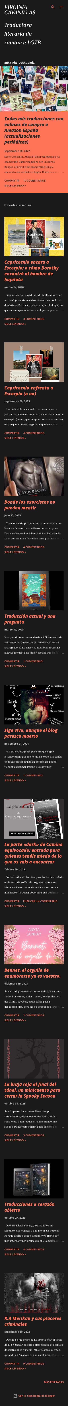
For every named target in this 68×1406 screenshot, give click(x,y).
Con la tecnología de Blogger (34, 1395)
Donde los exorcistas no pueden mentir (29, 505)
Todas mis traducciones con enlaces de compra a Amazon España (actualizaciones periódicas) (33, 130)
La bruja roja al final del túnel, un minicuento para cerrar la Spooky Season (32, 1090)
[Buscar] (53, 6)
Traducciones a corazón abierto (29, 1207)
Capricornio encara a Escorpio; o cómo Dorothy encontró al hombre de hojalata (31, 270)
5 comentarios (33, 1135)
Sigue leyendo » (15, 185)
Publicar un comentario (40, 901)
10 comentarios (34, 180)
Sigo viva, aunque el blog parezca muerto (30, 733)
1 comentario (33, 661)
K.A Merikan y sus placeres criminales (32, 1321)
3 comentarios (33, 319)
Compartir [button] (11, 180)
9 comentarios (33, 1363)
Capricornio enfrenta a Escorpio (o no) (28, 391)
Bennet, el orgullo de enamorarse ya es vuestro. (32, 973)
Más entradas (54, 1382)
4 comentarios (33, 433)
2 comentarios (33, 1015)
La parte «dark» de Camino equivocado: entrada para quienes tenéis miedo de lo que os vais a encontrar (33, 853)
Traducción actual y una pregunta (29, 619)
